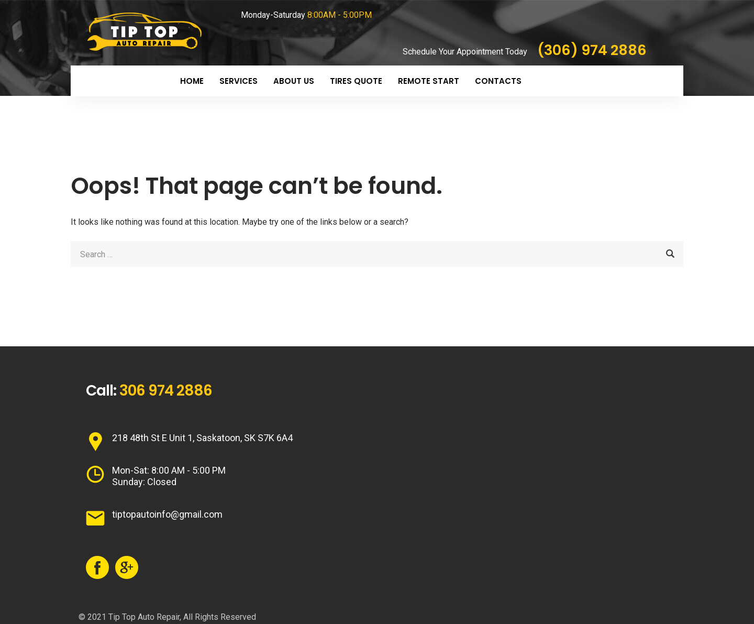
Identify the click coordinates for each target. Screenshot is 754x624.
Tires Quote (356, 80)
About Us (293, 80)
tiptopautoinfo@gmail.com (167, 514)
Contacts (498, 80)
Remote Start (428, 80)
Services (238, 80)
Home (192, 80)
